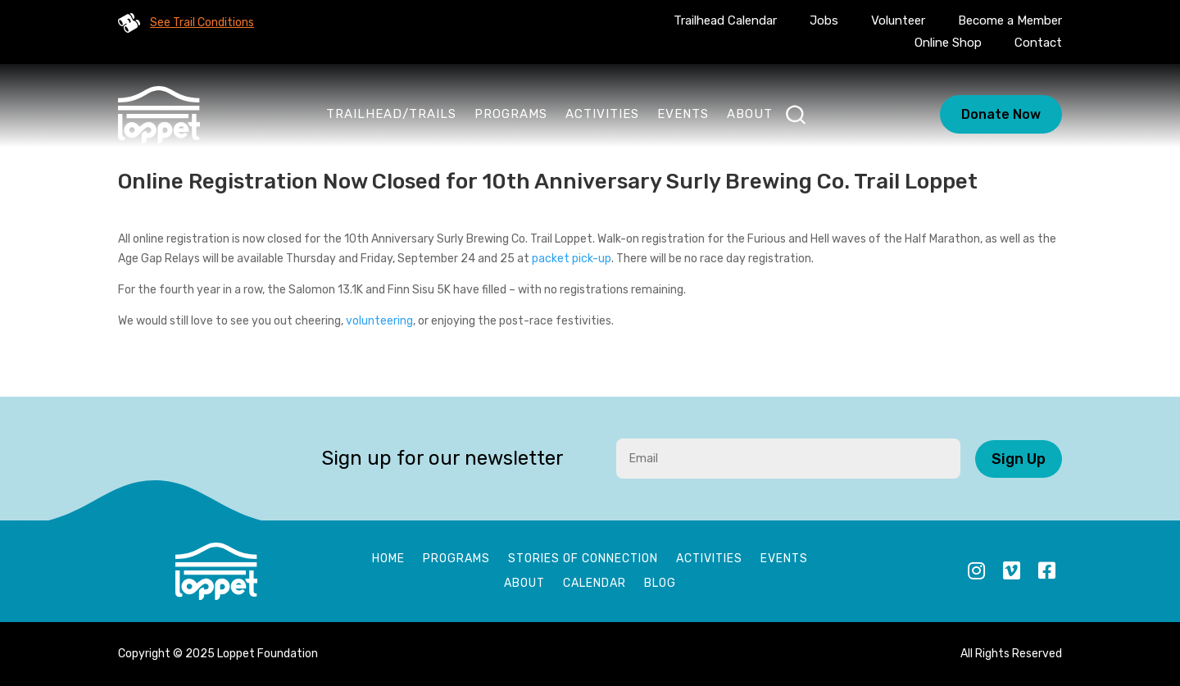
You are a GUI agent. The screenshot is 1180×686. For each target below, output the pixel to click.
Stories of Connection (583, 559)
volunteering (379, 321)
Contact (1038, 42)
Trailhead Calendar (725, 20)
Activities (602, 114)
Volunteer (898, 20)
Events (683, 114)
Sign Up (1019, 459)
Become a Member (1010, 20)
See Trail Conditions (202, 23)
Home (388, 559)
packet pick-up (571, 259)
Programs (510, 114)
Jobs (824, 20)
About (750, 114)
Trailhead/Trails (391, 114)
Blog (660, 584)
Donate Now (1001, 114)
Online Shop (948, 42)
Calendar (594, 584)
